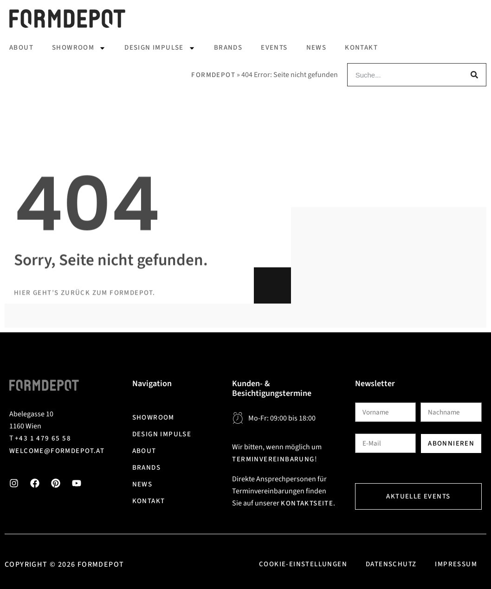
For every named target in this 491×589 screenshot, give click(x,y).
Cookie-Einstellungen (303, 564)
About (21, 47)
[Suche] (474, 75)
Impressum (456, 564)
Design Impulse (159, 48)
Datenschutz (391, 564)
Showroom (79, 48)
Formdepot (213, 75)
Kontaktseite (307, 503)
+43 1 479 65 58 (43, 438)
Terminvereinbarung (273, 459)
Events (274, 47)
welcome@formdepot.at (56, 451)
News (316, 47)
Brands (228, 47)
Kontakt (361, 47)
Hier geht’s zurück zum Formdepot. (84, 334)
